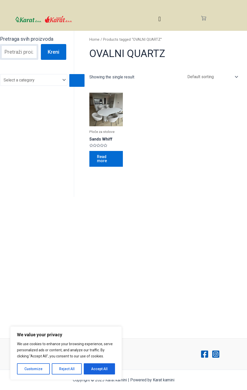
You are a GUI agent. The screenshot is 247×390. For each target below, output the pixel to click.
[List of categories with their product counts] (33, 80)
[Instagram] (216, 354)
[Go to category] (77, 80)
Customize (33, 369)
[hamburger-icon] (159, 19)
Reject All (67, 369)
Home (94, 39)
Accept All (99, 369)
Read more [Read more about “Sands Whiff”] (102, 158)
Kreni (53, 52)
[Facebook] (205, 354)
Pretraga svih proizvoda (26, 39)
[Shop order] (211, 76)
